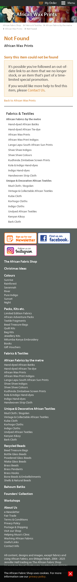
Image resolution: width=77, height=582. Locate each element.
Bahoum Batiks (14, 487)
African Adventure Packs (19, 317)
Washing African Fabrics (18, 538)
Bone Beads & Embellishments (22, 476)
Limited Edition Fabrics (18, 313)
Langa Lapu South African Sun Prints (30, 145)
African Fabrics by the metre (59, 25)
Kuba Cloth (15, 196)
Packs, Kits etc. (14, 309)
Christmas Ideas (15, 268)
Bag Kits (9, 332)
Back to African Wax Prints (20, 100)
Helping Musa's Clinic (17, 534)
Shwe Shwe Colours (20, 155)
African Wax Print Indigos (23, 139)
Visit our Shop (12, 531)
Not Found (32, 28)
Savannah (10, 287)
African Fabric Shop (12, 25)
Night (7, 302)
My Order (51, 3)
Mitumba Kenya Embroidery (21, 339)
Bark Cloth (14, 221)
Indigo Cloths (16, 206)
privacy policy (37, 576)
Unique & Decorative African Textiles (29, 180)
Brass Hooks (11, 473)
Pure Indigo (11, 295)
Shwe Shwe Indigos (20, 150)
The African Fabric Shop (20, 261)
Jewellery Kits (12, 336)
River (7, 291)
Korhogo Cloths (18, 201)
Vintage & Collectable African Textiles (30, 191)
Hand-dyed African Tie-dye (24, 129)
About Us (10, 507)
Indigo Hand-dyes (19, 170)
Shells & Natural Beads (17, 480)
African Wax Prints (13, 28)
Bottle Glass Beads (15, 454)
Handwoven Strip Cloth (22, 175)
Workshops (12, 500)
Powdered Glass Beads (17, 458)
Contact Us (36, 90)
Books (8, 343)
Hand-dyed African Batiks (23, 124)
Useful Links (11, 542)
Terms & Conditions (16, 519)
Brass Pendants (13, 469)
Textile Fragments (15, 320)
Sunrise (8, 280)
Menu (71, 3)
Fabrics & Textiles (33, 25)
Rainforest (10, 283)
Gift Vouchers (12, 347)
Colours (9, 275)
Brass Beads (11, 465)
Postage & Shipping (16, 527)
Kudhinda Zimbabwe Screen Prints (29, 160)
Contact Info (11, 546)
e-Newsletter (12, 512)
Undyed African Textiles (22, 211)
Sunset (8, 299)
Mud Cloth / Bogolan (20, 186)
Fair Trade (10, 515)
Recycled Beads (14, 446)
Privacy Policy (12, 523)
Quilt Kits (9, 328)
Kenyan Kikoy (16, 216)
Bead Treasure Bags (16, 324)
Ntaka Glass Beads (15, 461)
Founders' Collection (18, 494)
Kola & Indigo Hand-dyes (23, 165)
